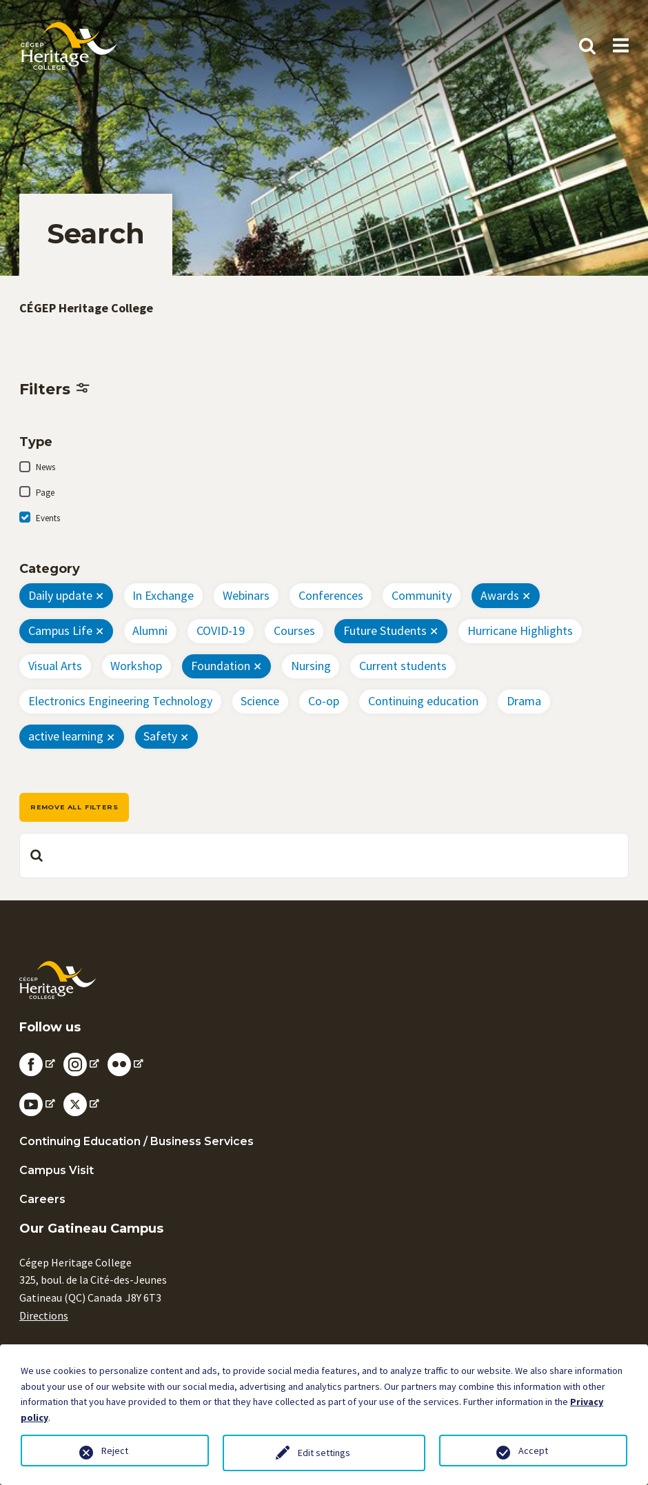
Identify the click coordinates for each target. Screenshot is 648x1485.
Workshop (136, 666)
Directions (43, 1315)
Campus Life (60, 630)
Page (45, 492)
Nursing (311, 666)
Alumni (150, 630)
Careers (42, 1199)
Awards (499, 595)
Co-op (323, 701)
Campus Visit (56, 1170)
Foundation (220, 666)
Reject (114, 1450)
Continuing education (423, 701)
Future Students (385, 630)
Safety (160, 736)
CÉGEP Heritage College (86, 308)
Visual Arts (55, 666)
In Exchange (163, 595)
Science (260, 701)
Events (48, 518)
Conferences (330, 595)
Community (422, 595)
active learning (65, 736)
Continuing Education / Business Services (136, 1141)
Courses (294, 630)
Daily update (60, 595)
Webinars (246, 595)
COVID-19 (220, 630)
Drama (524, 701)
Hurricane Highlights (520, 630)
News (45, 467)
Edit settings (324, 1452)
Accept (533, 1450)
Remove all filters (74, 807)
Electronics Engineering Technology (120, 701)
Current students (403, 666)
